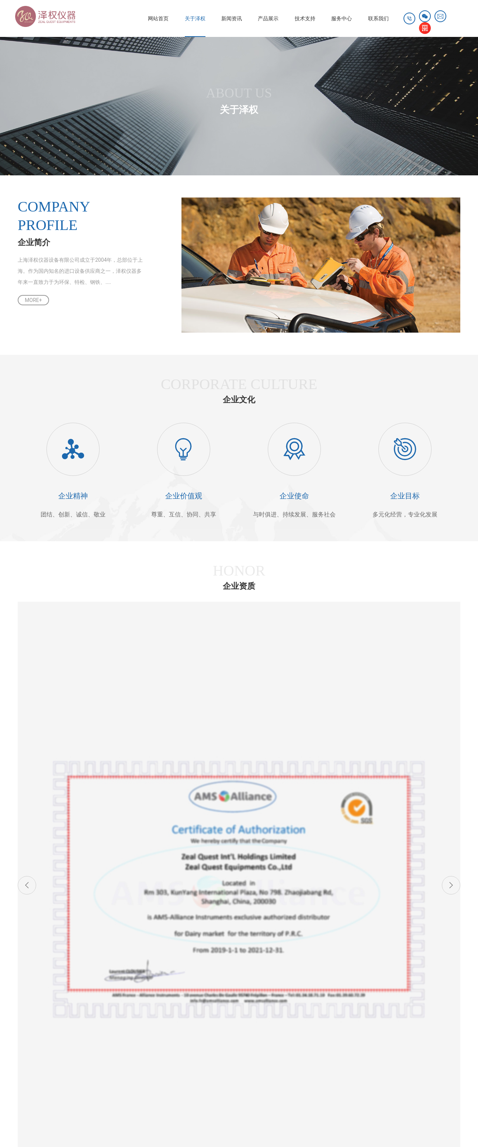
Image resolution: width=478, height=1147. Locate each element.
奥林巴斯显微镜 (145, 1085)
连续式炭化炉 (254, 1069)
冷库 (64, 1061)
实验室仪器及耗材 (151, 1018)
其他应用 (141, 1030)
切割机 (165, 1093)
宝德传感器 (219, 1077)
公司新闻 (86, 985)
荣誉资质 (32, 1007)
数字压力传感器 (51, 1069)
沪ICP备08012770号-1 (199, 1124)
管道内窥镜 (188, 1085)
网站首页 (137, 18)
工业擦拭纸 (296, 1069)
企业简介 (32, 985)
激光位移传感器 (181, 1061)
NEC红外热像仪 (51, 1077)
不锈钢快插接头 (100, 1069)
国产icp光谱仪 (98, 1085)
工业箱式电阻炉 (232, 1085)
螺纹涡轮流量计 (51, 1093)
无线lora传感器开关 (315, 1077)
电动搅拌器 (143, 1069)
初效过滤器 (181, 1069)
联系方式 (303, 985)
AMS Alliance (146, 996)
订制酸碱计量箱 (137, 1077)
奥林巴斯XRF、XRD (153, 985)
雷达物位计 (268, 1061)
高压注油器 (323, 1085)
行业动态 (86, 996)
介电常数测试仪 (128, 1093)
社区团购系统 (134, 1061)
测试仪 (89, 1093)
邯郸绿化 (217, 1069)
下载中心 (195, 996)
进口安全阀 (94, 1061)
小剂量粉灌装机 (280, 1085)
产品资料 (195, 985)
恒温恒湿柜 (94, 1077)
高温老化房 (181, 1077)
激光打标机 (306, 1061)
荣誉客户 (32, 1018)
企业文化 (32, 996)
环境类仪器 (143, 1007)
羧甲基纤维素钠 (51, 1085)
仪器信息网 (199, 1093)
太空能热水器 (226, 1061)
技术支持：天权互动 (432, 1124)
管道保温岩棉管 (262, 1077)
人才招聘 (303, 996)
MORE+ (33, 300)
